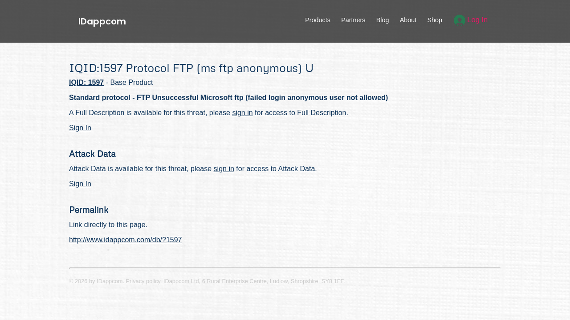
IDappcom (102, 21)
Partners (353, 20)
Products (317, 20)
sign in (242, 112)
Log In (471, 20)
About (408, 20)
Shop (434, 20)
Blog (382, 20)
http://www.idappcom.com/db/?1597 (125, 240)
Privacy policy (143, 281)
